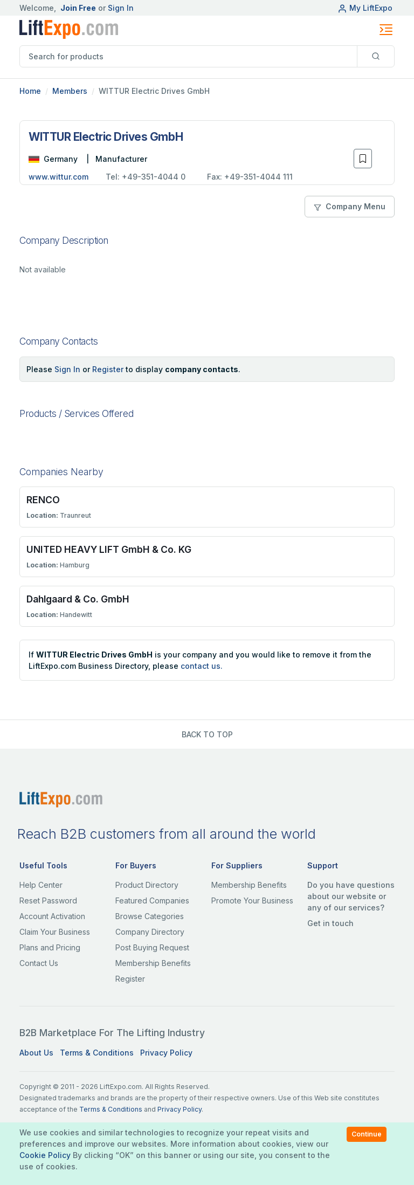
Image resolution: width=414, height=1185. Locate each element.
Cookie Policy (45, 1155)
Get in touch (330, 923)
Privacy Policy (166, 1052)
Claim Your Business (54, 931)
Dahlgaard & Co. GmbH (77, 599)
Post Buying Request (152, 947)
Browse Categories (149, 916)
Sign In (121, 7)
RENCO (43, 499)
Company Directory (149, 931)
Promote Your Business (252, 900)
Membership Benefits (153, 963)
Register (107, 369)
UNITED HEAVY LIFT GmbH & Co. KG (108, 549)
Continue (366, 1134)
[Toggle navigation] (386, 29)
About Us (36, 1052)
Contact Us (38, 963)
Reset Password (48, 900)
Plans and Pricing (49, 947)
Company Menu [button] (349, 206)
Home (30, 90)
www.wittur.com (58, 176)
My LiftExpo (364, 7)
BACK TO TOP (207, 734)
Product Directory (146, 884)
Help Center (41, 884)
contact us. (202, 665)
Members (69, 90)
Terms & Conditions (97, 1052)
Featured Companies (152, 900)
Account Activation (52, 916)
